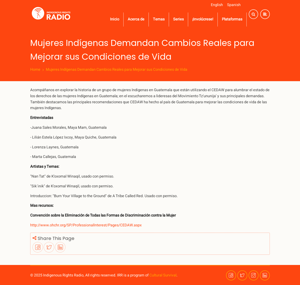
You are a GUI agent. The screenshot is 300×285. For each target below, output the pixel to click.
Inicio (114, 19)
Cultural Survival (162, 275)
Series (178, 19)
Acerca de (136, 19)
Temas (159, 19)
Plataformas (232, 19)
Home (35, 70)
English (217, 5)
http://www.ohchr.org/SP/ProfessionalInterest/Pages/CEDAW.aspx (86, 225)
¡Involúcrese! (202, 19)
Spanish (234, 5)
